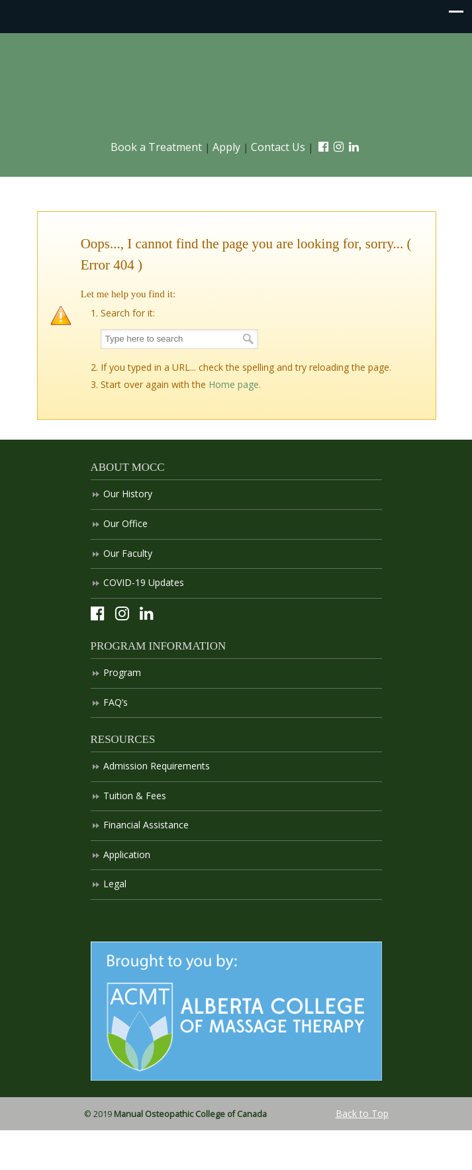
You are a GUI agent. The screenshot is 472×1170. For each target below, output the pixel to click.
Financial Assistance (146, 824)
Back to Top (362, 1113)
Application (126, 854)
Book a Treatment (156, 147)
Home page (234, 384)
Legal (114, 883)
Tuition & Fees (134, 795)
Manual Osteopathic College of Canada (236, 86)
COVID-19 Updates (143, 582)
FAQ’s (115, 702)
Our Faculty (127, 553)
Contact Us (278, 147)
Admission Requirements (156, 765)
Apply (226, 147)
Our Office (125, 523)
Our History (127, 493)
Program (122, 672)
